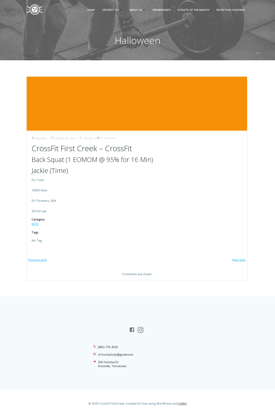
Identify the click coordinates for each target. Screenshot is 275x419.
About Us (138, 10)
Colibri (182, 408)
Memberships (162, 10)
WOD (35, 225)
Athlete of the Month (194, 10)
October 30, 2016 (64, 139)
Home (91, 10)
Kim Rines (39, 139)
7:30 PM (86, 139)
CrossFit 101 (112, 10)
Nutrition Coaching (231, 10)
